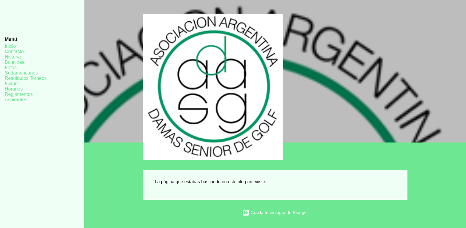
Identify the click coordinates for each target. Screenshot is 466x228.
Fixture (12, 83)
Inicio (10, 46)
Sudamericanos (21, 72)
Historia (13, 56)
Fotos (11, 67)
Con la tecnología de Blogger (275, 212)
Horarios (14, 88)
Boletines (14, 62)
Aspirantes (16, 99)
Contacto (14, 51)
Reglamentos (19, 94)
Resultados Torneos (26, 78)
